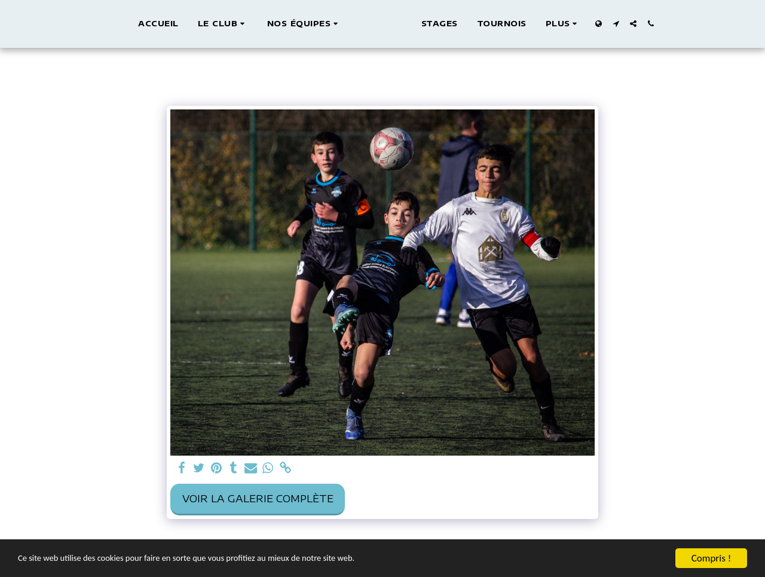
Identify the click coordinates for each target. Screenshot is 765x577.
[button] (211, 24)
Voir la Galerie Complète (257, 498)
